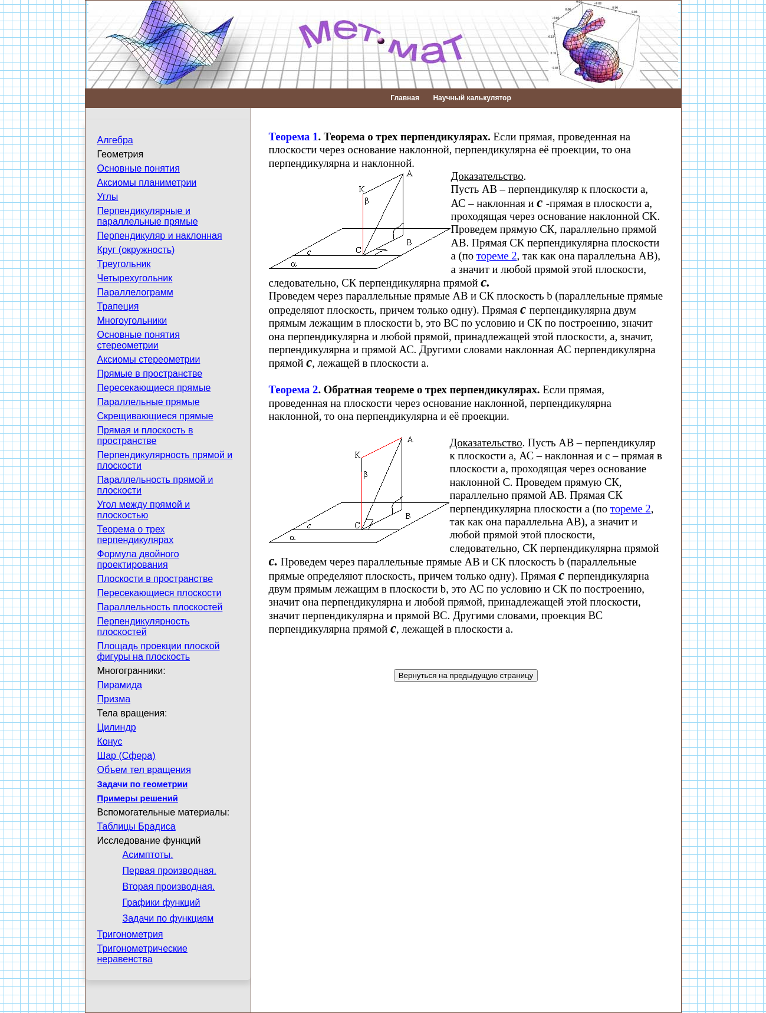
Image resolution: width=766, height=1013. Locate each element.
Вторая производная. (169, 887)
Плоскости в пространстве (155, 579)
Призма (114, 699)
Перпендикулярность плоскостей (143, 626)
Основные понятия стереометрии (138, 340)
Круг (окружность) (136, 250)
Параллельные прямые (148, 402)
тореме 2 (496, 255)
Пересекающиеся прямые (154, 388)
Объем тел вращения (144, 770)
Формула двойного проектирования (138, 559)
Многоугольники (132, 320)
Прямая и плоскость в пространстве (145, 435)
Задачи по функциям (168, 918)
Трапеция (118, 306)
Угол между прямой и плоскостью (143, 509)
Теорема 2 (293, 389)
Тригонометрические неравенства (142, 953)
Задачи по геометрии (142, 784)
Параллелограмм (135, 292)
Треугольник (124, 264)
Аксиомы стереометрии (148, 359)
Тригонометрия (130, 934)
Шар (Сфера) (126, 756)
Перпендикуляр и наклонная (159, 236)
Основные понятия (138, 168)
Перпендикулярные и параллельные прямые (147, 216)
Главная (404, 98)
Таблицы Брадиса (136, 826)
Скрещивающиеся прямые (155, 416)
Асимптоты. (148, 855)
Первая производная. (169, 871)
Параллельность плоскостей (160, 607)
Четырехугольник (135, 278)
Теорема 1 (293, 136)
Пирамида (119, 685)
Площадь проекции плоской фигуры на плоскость (158, 651)
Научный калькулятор (472, 98)
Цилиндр (116, 727)
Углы (108, 197)
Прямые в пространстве (150, 374)
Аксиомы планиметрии (147, 182)
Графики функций (161, 902)
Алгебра (115, 140)
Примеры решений (137, 798)
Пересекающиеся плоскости (159, 593)
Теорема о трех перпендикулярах (135, 534)
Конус (110, 741)
